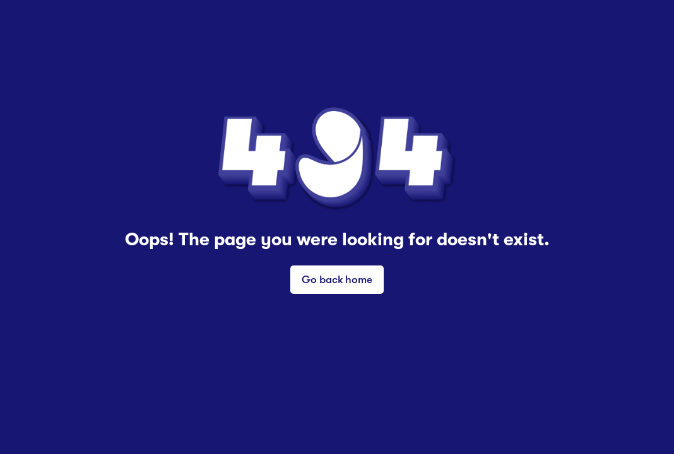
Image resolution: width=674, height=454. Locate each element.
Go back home (337, 279)
